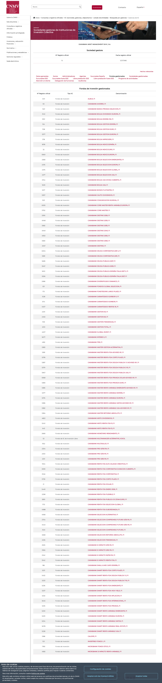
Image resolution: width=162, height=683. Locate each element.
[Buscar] (80, 7)
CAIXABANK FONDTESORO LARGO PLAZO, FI (104, 291)
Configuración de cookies (100, 669)
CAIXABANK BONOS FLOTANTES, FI (101, 190)
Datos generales (42, 76)
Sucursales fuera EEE (60, 78)
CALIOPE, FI (92, 636)
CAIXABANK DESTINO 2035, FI (99, 226)
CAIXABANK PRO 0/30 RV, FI (98, 454)
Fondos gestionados (117, 76)
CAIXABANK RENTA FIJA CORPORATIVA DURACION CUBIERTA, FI (111, 469)
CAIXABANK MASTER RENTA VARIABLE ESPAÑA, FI (106, 393)
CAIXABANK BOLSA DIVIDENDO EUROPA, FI (104, 114)
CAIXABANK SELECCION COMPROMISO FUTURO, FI (107, 530)
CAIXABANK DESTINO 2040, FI (99, 231)
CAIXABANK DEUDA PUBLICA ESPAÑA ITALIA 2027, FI (107, 276)
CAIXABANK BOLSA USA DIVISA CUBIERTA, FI (104, 180)
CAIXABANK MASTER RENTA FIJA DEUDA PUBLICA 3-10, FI (109, 368)
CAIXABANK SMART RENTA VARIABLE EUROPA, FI (106, 616)
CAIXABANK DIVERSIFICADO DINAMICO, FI (103, 281)
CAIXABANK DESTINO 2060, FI (99, 241)
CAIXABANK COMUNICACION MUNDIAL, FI (103, 200)
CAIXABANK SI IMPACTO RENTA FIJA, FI (102, 560)
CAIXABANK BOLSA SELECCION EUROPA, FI (104, 165)
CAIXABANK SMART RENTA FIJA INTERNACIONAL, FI (107, 601)
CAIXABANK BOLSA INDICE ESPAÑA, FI (102, 144)
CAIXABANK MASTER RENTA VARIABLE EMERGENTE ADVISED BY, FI (113, 388)
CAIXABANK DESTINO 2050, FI (99, 236)
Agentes (83, 76)
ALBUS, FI (91, 99)
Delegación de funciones (64, 81)
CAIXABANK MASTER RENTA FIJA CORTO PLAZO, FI (106, 357)
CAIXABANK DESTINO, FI (97, 246)
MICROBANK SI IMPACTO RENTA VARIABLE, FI (104, 651)
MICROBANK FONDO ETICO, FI (99, 646)
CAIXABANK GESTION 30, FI (98, 312)
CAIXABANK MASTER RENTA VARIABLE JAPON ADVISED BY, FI (110, 403)
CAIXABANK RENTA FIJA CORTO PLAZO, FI (103, 479)
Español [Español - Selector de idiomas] (140, 7)
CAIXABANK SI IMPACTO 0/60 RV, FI (101, 550)
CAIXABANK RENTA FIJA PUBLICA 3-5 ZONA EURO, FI (107, 499)
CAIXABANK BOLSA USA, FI (98, 185)
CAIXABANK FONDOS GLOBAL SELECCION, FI (104, 286)
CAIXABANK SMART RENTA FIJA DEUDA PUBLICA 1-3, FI (108, 575)
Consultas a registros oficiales (52, 18)
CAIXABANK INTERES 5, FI (97, 337)
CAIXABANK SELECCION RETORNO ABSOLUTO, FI (106, 535)
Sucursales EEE (42, 78)
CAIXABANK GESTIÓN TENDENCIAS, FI (102, 322)
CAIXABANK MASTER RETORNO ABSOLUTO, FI (105, 413)
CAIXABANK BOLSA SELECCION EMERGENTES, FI (106, 160)
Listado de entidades (100, 18)
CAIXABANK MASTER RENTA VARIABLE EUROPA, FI (106, 398)
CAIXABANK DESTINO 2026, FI (99, 215)
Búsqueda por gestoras (118, 18)
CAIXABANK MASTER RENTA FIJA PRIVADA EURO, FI (107, 383)
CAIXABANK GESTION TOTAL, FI (99, 327)
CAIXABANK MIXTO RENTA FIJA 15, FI (101, 428)
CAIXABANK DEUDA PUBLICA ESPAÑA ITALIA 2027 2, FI (108, 271)
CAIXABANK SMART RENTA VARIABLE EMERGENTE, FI (107, 611)
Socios (55, 76)
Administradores (68, 76)
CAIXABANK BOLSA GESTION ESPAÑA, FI (103, 124)
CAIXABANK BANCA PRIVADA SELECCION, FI (104, 109)
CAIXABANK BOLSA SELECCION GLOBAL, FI (104, 170)
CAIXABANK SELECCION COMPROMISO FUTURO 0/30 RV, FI (110, 520)
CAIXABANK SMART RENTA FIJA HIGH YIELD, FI (105, 591)
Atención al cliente (43, 81)
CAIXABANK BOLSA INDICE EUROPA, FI (102, 155)
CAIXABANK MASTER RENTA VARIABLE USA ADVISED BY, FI (109, 408)
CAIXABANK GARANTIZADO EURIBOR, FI (102, 302)
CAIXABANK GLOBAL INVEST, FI (99, 332)
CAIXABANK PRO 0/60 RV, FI (98, 459)
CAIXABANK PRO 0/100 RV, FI (98, 449)
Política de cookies (38, 673)
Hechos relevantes (146, 71)
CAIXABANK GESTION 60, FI (98, 317)
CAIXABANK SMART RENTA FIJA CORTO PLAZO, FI (106, 570)
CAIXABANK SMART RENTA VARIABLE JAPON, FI (105, 621)
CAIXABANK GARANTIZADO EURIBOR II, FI (103, 297)
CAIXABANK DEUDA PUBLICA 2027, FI (101, 261)
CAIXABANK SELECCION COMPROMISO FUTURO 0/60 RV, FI (110, 525)
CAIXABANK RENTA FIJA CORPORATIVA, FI (103, 474)
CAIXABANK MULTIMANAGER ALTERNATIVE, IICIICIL (106, 439)
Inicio (37, 18)
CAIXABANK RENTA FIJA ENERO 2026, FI (102, 489)
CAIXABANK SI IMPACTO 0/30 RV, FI (101, 545)
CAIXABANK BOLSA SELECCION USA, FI (102, 175)
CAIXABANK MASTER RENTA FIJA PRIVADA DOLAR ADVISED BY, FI (112, 378)
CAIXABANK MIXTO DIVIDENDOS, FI (101, 418)
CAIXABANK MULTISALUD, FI (98, 444)
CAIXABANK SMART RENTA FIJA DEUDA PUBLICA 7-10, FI (108, 580)
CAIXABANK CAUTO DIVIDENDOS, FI (101, 195)
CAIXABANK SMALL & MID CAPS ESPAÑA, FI (104, 565)
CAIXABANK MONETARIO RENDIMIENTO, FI (103, 433)
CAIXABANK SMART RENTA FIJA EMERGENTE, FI (105, 586)
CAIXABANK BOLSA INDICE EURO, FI (101, 149)
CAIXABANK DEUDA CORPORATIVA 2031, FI (103, 256)
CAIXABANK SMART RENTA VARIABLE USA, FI (104, 631)
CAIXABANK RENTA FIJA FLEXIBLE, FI (101, 494)
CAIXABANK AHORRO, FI (97, 104)
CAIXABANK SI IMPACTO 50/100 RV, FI (101, 555)
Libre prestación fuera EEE (104, 78)
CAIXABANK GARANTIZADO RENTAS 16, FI (103, 307)
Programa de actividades (128, 78)
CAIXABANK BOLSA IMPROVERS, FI (101, 139)
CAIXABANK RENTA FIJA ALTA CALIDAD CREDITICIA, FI (108, 464)
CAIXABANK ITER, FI (95, 342)
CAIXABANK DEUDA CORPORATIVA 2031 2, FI (104, 251)
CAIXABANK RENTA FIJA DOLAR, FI (100, 484)
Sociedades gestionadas (138, 76)
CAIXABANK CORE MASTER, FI (99, 210)
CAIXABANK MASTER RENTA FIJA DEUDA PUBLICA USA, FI (109, 373)
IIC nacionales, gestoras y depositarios (78, 18)
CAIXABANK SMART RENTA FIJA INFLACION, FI (105, 596)
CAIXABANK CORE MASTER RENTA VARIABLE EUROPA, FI (109, 205)
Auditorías (82, 81)
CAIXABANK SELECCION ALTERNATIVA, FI (103, 515)
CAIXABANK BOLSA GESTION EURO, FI (102, 129)
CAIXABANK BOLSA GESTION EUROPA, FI (103, 134)
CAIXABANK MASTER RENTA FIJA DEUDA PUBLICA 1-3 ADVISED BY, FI (113, 362)
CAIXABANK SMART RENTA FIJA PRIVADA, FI (104, 606)
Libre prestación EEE (81, 78)
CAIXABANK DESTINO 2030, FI (99, 220)
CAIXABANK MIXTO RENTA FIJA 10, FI (101, 423)
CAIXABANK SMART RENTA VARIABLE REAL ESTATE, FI (107, 626)
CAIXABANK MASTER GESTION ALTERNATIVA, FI (105, 347)
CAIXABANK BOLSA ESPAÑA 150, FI (100, 119)
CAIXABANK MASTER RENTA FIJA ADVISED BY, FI (106, 352)
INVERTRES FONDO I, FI (96, 641)
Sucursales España (98, 76)
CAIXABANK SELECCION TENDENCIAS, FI (103, 540)
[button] (17, 18)
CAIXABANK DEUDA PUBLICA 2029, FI (102, 266)
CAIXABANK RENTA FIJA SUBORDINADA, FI (104, 509)
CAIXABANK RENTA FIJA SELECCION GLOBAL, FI (105, 504)
